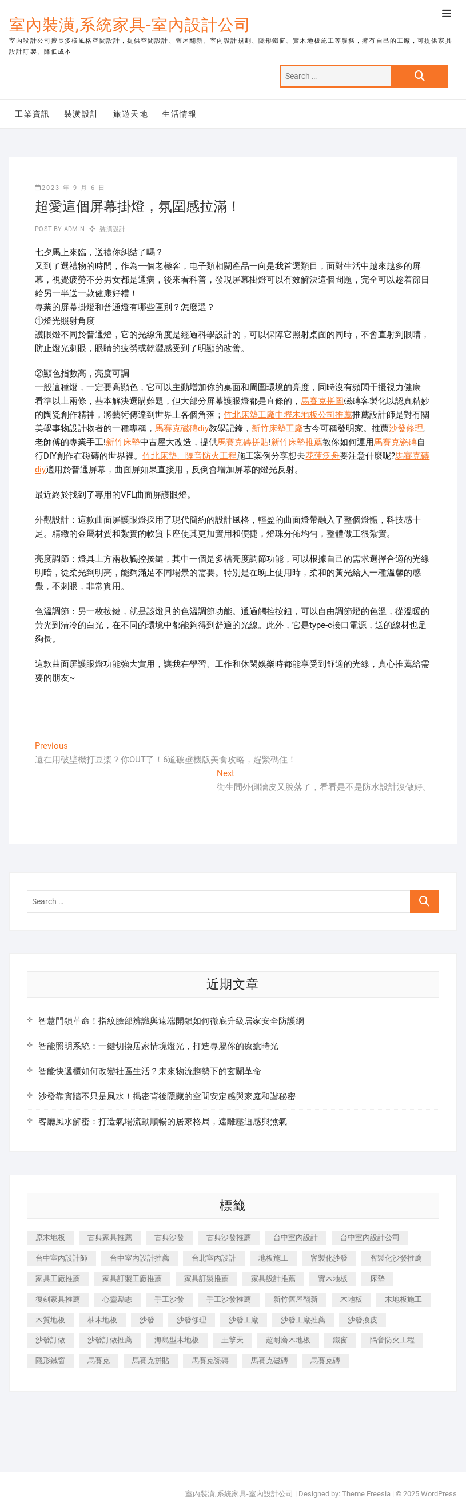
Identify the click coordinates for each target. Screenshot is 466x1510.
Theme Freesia (366, 1493)
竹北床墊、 (163, 456)
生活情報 (179, 113)
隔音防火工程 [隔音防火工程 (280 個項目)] (392, 1340)
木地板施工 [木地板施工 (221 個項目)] (403, 1299)
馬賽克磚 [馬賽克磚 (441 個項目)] (325, 1360)
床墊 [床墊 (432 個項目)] (377, 1278)
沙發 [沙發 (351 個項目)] (147, 1320)
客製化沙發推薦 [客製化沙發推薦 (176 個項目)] (396, 1258)
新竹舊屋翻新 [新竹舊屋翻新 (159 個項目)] (295, 1299)
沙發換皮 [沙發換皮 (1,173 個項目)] (362, 1320)
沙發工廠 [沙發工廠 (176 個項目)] (243, 1320)
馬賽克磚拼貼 (243, 442)
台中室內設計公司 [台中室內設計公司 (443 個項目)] (370, 1237)
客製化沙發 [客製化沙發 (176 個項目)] (329, 1258)
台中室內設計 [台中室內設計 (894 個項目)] (295, 1237)
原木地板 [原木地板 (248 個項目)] (50, 1237)
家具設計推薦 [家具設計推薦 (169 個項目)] (273, 1278)
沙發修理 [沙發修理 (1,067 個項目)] (191, 1320)
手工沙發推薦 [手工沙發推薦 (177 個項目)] (228, 1299)
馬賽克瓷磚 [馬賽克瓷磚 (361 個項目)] (210, 1360)
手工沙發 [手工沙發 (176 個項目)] (169, 1299)
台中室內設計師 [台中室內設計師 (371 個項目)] (61, 1258)
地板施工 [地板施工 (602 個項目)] (273, 1258)
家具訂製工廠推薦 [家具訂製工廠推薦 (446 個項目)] (132, 1278)
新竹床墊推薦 (296, 442)
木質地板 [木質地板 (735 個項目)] (50, 1320)
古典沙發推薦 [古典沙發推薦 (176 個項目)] (228, 1237)
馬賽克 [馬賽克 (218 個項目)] (98, 1360)
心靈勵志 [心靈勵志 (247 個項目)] (117, 1299)
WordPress (439, 1493)
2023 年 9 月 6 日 (70, 188)
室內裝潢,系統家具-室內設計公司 (130, 24)
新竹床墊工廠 (277, 428)
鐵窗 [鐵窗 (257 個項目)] (340, 1340)
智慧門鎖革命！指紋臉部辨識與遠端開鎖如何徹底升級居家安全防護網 (171, 1021)
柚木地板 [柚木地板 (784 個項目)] (102, 1320)
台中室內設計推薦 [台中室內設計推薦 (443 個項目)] (139, 1258)
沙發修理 (406, 428)
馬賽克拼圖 (322, 401)
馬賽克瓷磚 (395, 442)
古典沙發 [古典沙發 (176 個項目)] (169, 1237)
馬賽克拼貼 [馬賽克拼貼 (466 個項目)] (150, 1360)
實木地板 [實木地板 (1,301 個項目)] (333, 1278)
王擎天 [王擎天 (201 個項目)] (232, 1340)
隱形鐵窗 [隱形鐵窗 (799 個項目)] (50, 1360)
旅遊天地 (131, 113)
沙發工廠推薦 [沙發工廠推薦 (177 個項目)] (303, 1320)
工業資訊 (32, 113)
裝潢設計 (81, 113)
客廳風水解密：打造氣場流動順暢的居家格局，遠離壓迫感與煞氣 (162, 1121)
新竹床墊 (123, 442)
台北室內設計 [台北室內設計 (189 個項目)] (214, 1258)
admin (73, 229)
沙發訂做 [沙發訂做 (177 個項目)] (50, 1340)
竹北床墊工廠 (249, 415)
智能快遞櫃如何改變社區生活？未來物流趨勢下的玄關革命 (149, 1071)
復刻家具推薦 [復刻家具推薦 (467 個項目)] (57, 1299)
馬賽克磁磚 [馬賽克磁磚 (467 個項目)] (269, 1360)
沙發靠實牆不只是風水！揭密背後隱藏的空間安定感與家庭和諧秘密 (167, 1096)
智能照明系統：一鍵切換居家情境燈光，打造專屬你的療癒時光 (158, 1046)
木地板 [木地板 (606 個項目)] (351, 1299)
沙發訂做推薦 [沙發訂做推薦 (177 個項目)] (109, 1340)
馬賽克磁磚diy (182, 428)
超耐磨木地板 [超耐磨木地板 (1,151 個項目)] (288, 1340)
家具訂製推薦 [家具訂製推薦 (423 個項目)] (206, 1278)
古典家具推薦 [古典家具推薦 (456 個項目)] (109, 1237)
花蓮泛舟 (322, 456)
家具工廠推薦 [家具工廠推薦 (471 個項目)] (57, 1278)
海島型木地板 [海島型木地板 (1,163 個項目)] (176, 1340)
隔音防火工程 (211, 456)
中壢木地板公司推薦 (313, 415)
